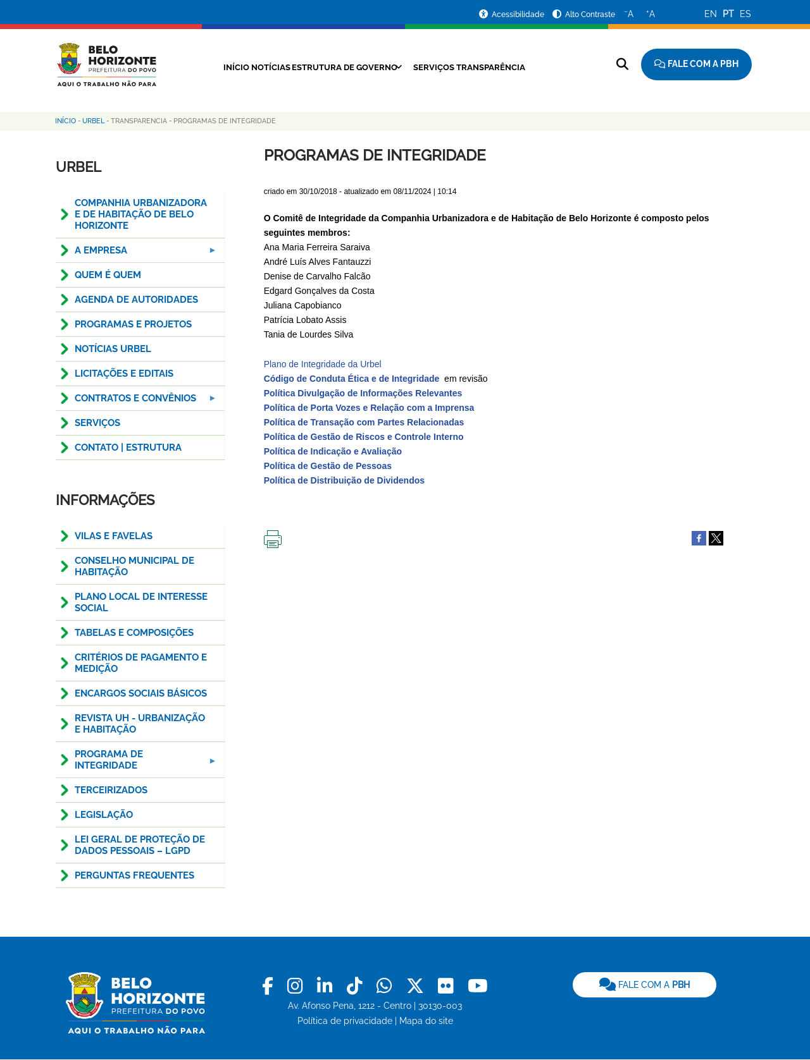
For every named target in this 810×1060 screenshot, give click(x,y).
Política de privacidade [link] (344, 1021)
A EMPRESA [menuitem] (137, 254)
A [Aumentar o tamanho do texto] (650, 13)
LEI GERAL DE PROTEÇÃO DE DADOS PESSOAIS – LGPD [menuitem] (140, 845)
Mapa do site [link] (426, 1021)
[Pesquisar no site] (622, 64)
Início (209, 67)
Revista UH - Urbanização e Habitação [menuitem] (140, 723)
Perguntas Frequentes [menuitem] (134, 875)
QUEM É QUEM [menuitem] (108, 275)
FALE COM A (644, 985)
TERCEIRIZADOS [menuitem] (111, 790)
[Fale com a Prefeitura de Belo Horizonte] (696, 64)
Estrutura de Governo (340, 67)
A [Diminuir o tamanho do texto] (628, 13)
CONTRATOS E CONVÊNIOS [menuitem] (137, 402)
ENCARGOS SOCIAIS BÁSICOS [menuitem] (141, 693)
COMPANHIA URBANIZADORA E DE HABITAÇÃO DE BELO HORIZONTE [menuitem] (141, 214)
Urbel (93, 121)
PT (728, 14)
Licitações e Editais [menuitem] (124, 373)
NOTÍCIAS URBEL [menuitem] (113, 349)
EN (710, 14)
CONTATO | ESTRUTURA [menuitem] (128, 447)
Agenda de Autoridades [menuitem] (136, 299)
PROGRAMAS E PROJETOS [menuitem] (133, 324)
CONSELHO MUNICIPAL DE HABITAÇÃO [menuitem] (134, 566)
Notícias (253, 67)
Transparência (509, 67)
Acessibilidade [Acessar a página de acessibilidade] (519, 14)
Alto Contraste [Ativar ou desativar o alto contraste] (590, 14)
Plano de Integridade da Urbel (324, 364)
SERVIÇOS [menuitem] (97, 423)
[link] (270, 986)
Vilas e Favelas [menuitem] (114, 536)
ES (745, 14)
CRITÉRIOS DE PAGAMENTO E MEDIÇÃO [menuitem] (141, 663)
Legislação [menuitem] (104, 814)
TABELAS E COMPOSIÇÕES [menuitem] (134, 632)
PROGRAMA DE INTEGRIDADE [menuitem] (137, 763)
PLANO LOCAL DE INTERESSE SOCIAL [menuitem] (141, 602)
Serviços (442, 67)
